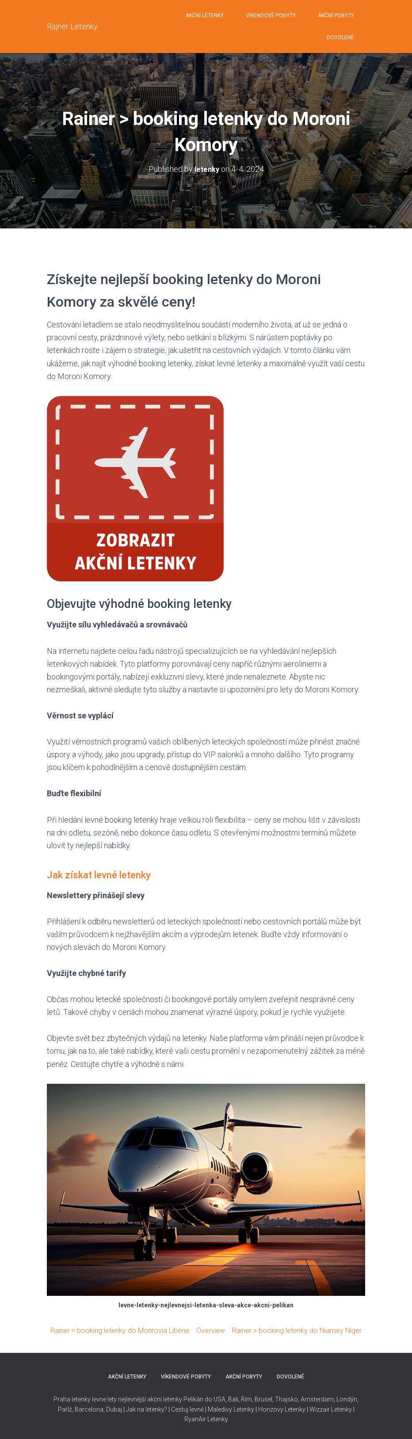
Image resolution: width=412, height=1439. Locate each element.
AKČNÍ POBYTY (336, 15)
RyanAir (195, 1419)
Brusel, (263, 1399)
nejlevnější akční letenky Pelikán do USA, (172, 1399)
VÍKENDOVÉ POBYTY (271, 15)
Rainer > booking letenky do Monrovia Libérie (137, 1330)
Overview (237, 1330)
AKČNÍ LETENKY (205, 15)
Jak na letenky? (146, 1409)
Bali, (233, 1399)
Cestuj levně (187, 1409)
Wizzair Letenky (330, 1409)
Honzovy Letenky (281, 1409)
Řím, (246, 1399)
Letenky (217, 1419)
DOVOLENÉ (340, 37)
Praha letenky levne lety (85, 1399)
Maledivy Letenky (231, 1409)
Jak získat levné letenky (111, 874)
